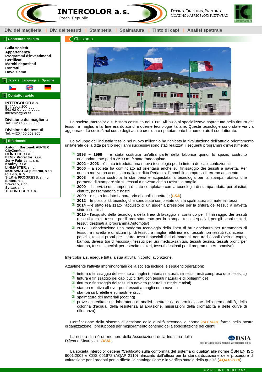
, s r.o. (16, 164)
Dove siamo (15, 72)
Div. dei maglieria (22, 30)
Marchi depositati (20, 64)
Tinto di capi (165, 30)
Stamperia (100, 30)
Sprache (48, 80)
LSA (176, 195)
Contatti (12, 68)
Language (29, 80)
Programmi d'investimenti (28, 56)
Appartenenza (17, 52)
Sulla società (16, 48)
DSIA (106, 340)
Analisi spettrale (204, 30)
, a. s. (15, 174)
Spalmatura (131, 30)
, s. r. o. (18, 151)
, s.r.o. (18, 154)
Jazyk (12, 80)
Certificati (14, 60)
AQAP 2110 (229, 360)
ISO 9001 (210, 322)
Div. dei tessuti (65, 30)
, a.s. (14, 181)
